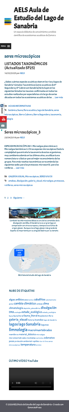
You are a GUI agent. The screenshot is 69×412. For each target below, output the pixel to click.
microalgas (48, 180)
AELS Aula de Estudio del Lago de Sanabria (38, 18)
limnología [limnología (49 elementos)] (18, 329)
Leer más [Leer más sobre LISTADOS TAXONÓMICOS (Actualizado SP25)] (59, 97)
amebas (12, 180)
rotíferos (8, 185)
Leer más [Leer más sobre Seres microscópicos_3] (20, 167)
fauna (20, 110)
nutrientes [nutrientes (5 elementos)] (39, 338)
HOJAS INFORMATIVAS (19, 105)
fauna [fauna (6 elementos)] (11, 316)
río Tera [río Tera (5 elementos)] (45, 341)
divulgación (22, 180)
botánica (12, 110)
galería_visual (35, 180)
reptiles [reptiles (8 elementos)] (35, 341)
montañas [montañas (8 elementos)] (31, 338)
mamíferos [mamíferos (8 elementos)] (14, 334)
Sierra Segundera (41, 114)
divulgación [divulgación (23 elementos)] (48, 308)
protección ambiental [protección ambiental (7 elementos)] (23, 341)
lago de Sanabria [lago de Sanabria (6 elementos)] (50, 320)
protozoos (59, 180)
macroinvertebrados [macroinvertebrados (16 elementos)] (40, 330)
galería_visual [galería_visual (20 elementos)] (18, 319)
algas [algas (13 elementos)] (12, 299)
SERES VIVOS (46, 176)
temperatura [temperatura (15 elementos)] (28, 344)
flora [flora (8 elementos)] (51, 315)
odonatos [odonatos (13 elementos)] (49, 338)
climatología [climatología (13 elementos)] (16, 308)
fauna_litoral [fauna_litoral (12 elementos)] (30, 315)
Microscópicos (32, 176)
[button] (3, 46)
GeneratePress (35, 407)
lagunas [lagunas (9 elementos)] (45, 324)
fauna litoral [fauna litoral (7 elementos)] (18, 316)
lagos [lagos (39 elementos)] (13, 324)
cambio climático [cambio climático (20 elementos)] (25, 303)
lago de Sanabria (45, 110)
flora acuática (30, 110)
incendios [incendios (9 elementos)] (39, 319)
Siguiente (19, 197)
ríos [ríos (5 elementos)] (40, 341)
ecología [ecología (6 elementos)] (17, 312)
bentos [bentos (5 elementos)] (31, 300)
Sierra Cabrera (26, 114)
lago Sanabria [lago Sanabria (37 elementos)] (29, 324)
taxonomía (55, 114)
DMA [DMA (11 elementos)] (11, 312)
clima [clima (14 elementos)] (46, 303)
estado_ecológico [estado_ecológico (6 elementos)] (49, 312)
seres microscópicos (23, 185)
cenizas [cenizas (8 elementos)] (39, 303)
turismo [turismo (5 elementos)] (38, 345)
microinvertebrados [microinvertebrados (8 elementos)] (17, 338)
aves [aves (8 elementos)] (26, 299)
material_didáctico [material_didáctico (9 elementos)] (27, 334)
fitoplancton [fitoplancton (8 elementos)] (43, 315)
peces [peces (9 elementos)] (11, 341)
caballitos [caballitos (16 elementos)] (39, 299)
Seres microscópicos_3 (22, 132)
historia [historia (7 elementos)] (31, 320)
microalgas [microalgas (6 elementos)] (40, 334)
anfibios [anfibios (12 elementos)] (19, 299)
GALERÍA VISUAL (16, 176)
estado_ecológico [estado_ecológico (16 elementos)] (32, 312)
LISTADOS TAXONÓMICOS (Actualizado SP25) (25, 65)
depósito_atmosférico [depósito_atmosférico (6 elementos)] (31, 308)
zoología (8, 118)
